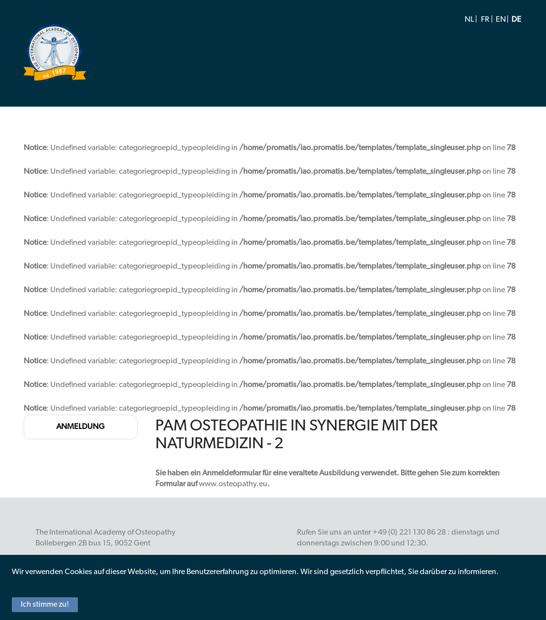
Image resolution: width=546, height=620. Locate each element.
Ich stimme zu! (45, 605)
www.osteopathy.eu (233, 484)
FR (485, 20)
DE (516, 20)
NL (469, 20)
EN (501, 20)
